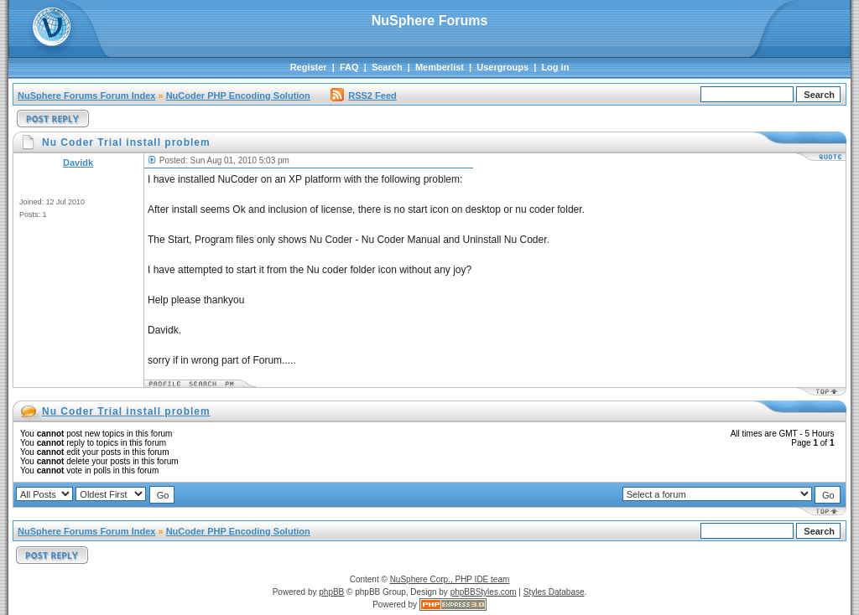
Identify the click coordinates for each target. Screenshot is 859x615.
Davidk (78, 163)
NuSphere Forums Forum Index (86, 95)
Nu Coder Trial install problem (126, 411)
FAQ (349, 67)
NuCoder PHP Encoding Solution (238, 95)
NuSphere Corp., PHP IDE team (450, 579)
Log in (555, 67)
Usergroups (502, 67)
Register (308, 67)
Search (387, 67)
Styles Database (554, 592)
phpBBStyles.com (483, 592)
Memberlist (439, 67)
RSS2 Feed (363, 95)
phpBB (331, 592)
